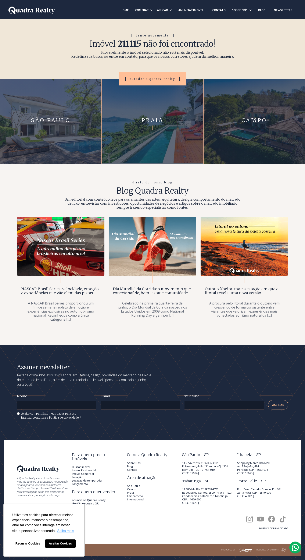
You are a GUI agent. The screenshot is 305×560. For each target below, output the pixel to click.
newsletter (283, 9)
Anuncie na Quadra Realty (89, 500)
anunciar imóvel (191, 9)
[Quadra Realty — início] (31, 10)
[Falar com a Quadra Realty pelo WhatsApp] (295, 547)
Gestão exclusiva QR (85, 503)
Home (125, 9)
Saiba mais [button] (65, 531)
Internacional (135, 499)
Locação (77, 477)
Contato (132, 470)
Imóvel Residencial (84, 470)
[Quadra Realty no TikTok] (282, 519)
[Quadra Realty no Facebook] (271, 519)
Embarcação (135, 496)
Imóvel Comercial (83, 474)
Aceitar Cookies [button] (60, 543)
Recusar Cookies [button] (27, 543)
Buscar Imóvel (81, 467)
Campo (131, 489)
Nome (22, 396)
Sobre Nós (134, 463)
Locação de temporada (87, 480)
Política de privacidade (64, 417)
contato (219, 9)
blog (261, 9)
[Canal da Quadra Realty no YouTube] (260, 519)
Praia (130, 492)
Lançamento (80, 484)
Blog (130, 466)
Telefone (191, 396)
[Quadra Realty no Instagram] (249, 519)
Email (105, 396)
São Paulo (133, 486)
